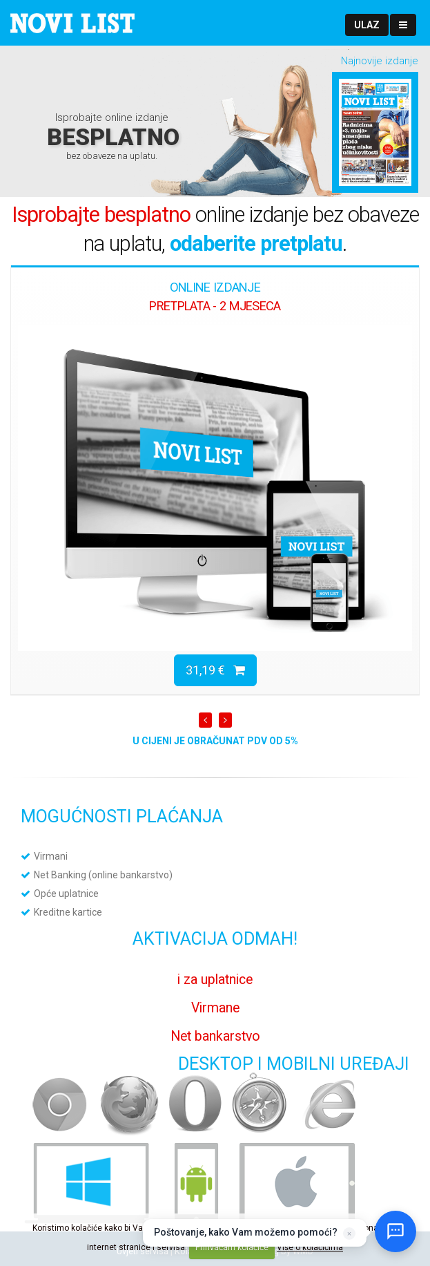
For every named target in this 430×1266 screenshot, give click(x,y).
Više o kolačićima (310, 1247)
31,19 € (215, 670)
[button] (367, 25)
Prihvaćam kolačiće (231, 1247)
